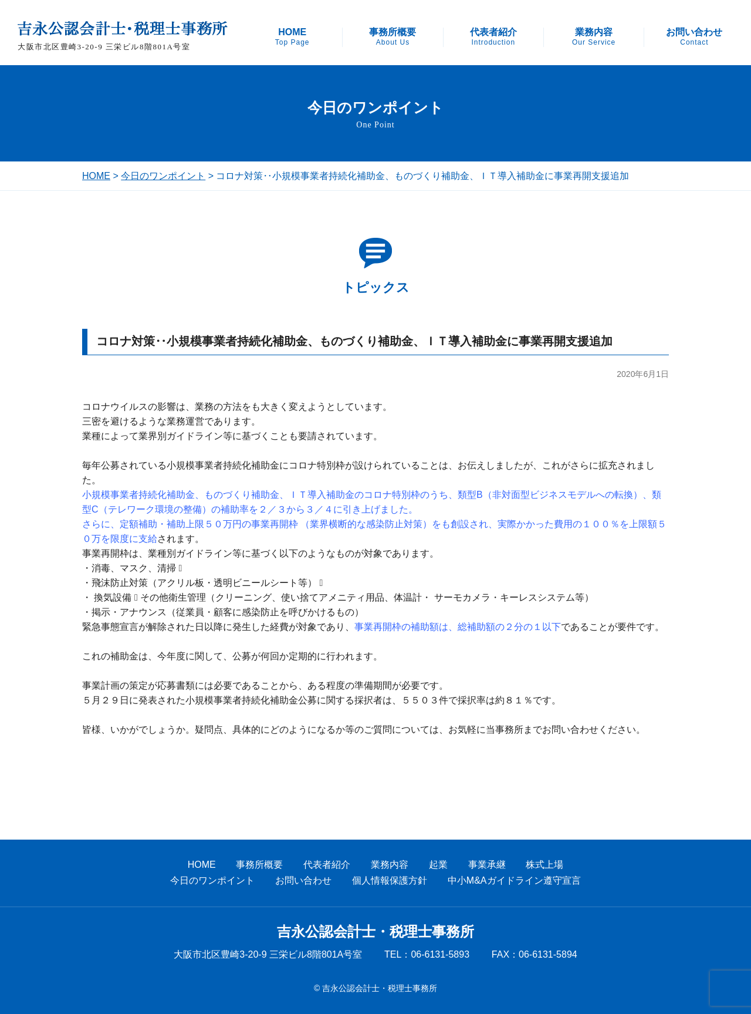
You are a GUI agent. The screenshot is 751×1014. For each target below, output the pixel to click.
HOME (292, 37)
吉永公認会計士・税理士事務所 (375, 931)
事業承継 (487, 865)
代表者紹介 (493, 37)
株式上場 (544, 865)
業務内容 (593, 37)
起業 (438, 865)
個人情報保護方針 (389, 880)
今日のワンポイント (163, 176)
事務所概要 (392, 37)
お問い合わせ (694, 37)
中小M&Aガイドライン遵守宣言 (514, 880)
